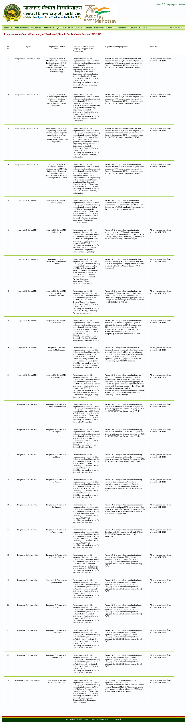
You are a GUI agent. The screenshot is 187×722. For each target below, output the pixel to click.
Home (158, 4)
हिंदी (164, 4)
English (170, 4)
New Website (179, 4)
